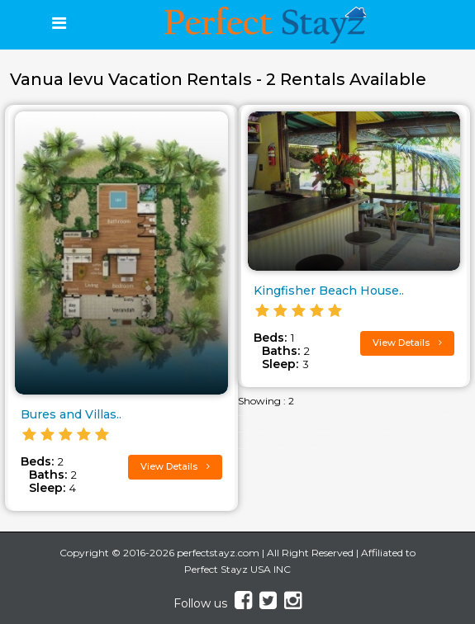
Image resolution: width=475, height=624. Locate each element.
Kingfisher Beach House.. (329, 290)
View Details (175, 466)
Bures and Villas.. (71, 414)
